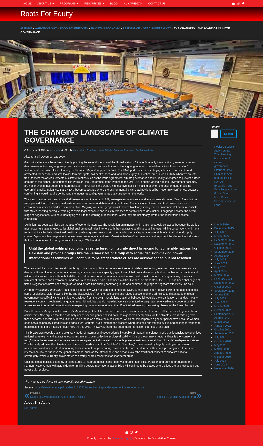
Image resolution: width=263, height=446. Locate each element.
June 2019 (220, 364)
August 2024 (222, 255)
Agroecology (79, 150)
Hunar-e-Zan (133, 3)
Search (216, 126)
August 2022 (222, 317)
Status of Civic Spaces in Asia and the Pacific (223, 173)
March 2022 (221, 321)
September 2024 (224, 251)
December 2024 (224, 240)
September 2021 (224, 333)
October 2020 (222, 341)
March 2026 (221, 224)
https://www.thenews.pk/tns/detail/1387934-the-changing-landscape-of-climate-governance (89, 387)
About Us (45, 3)
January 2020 (222, 352)
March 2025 (221, 236)
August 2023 (222, 294)
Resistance (129, 150)
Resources (94, 3)
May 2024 (220, 267)
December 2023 (224, 282)
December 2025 (224, 228)
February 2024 (223, 278)
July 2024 (220, 259)
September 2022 (224, 313)
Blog (114, 3)
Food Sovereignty (95, 150)
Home (27, 3)
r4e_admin (55, 150)
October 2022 (222, 310)
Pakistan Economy (114, 150)
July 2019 (220, 360)
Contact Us (157, 3)
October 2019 (222, 356)
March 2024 (221, 275)
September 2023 (224, 290)
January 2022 (222, 325)
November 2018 (224, 368)
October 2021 (222, 329)
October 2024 (222, 247)
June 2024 (220, 263)
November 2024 (224, 243)
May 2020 (220, 345)
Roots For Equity (46, 14)
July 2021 (220, 337)
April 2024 (220, 271)
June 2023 (220, 302)
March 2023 (221, 306)
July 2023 (220, 298)
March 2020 (221, 348)
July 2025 (220, 232)
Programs (69, 3)
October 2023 (222, 286)
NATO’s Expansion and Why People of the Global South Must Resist (225, 189)
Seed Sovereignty (144, 150)
